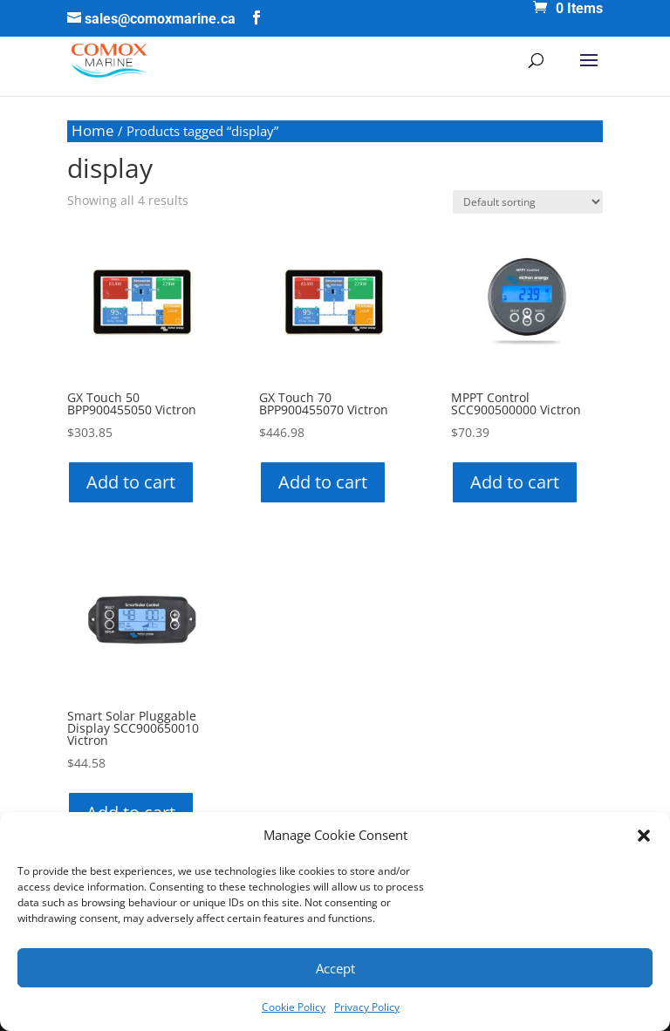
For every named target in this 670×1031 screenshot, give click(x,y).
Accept (335, 968)
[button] (644, 835)
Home (93, 130)
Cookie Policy (293, 1007)
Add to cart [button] (130, 482)
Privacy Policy (367, 1007)
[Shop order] (528, 202)
